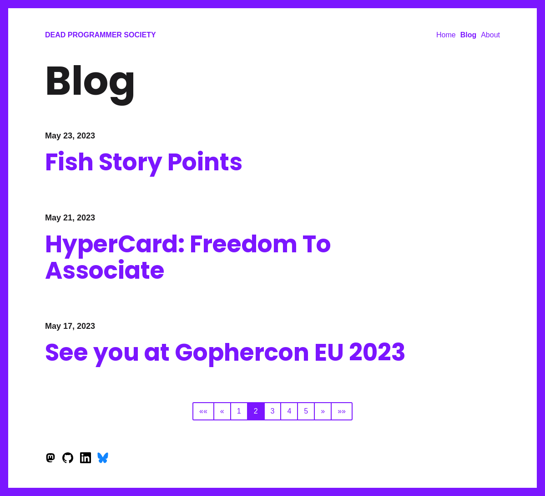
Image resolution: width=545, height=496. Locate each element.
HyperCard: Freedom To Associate (188, 257)
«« (203, 411)
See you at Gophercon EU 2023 (225, 352)
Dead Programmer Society (100, 35)
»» (342, 411)
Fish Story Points (143, 162)
